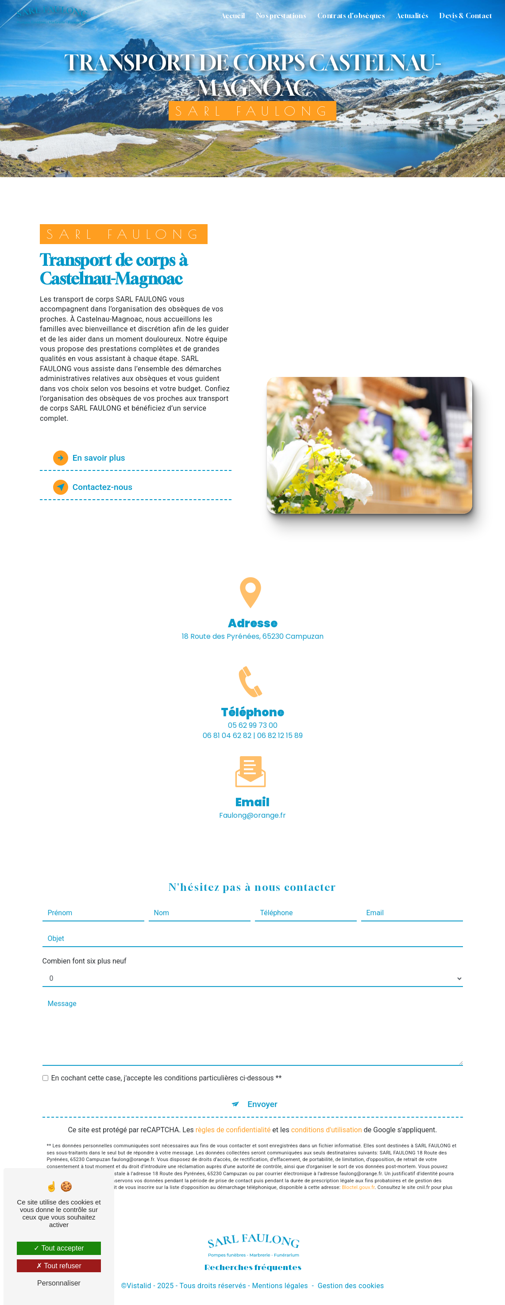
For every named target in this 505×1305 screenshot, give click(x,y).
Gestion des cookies (351, 1286)
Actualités (412, 15)
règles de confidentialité (233, 1119)
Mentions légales (280, 1286)
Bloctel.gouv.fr (358, 1177)
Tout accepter (59, 1248)
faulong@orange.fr (252, 805)
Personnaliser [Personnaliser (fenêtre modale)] (59, 1283)
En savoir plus (89, 458)
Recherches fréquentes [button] (252, 1267)
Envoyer (262, 1093)
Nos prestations (281, 15)
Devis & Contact (465, 15)
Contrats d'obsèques (351, 15)
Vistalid (139, 1286)
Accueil (233, 15)
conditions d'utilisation (326, 1119)
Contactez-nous (93, 487)
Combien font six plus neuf (84, 950)
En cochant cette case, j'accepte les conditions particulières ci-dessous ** (166, 1067)
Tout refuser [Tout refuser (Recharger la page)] (58, 1266)
